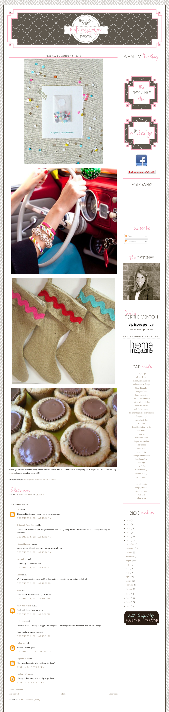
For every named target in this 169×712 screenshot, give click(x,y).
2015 (128, 524)
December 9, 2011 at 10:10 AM (34, 518)
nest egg (141, 462)
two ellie (141, 495)
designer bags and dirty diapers (141, 413)
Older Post (113, 694)
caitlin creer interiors (141, 398)
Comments (130, 241)
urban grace (141, 498)
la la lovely (141, 452)
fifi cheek (141, 423)
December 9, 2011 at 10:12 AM (34, 537)
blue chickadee (141, 388)
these (11, 473)
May (128, 572)
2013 (128, 532)
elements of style (141, 420)
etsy (24, 479)
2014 (128, 528)
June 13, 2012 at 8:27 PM (31, 667)
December (130, 544)
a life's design (141, 377)
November (130, 548)
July (128, 564)
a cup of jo (141, 373)
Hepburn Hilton (23, 659)
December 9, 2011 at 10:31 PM (34, 636)
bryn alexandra (141, 395)
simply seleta (141, 484)
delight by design (141, 409)
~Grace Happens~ (24, 544)
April (128, 577)
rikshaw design (141, 470)
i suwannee (141, 445)
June (128, 569)
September (130, 556)
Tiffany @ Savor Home (26, 525)
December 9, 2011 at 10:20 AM (34, 552)
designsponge (141, 416)
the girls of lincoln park (34, 479)
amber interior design (141, 384)
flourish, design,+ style (141, 427)
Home (63, 694)
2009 (128, 598)
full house (141, 430)
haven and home (141, 438)
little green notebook (141, 455)
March (129, 581)
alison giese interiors (141, 381)
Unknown (21, 643)
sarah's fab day (141, 473)
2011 (128, 540)
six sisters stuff (51, 479)
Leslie (19, 575)
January (129, 589)
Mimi (19, 590)
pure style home (141, 466)
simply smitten (141, 487)
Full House (21, 621)
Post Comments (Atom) (30, 699)
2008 (128, 602)
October (129, 552)
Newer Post (14, 694)
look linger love (141, 459)
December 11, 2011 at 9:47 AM (34, 651)
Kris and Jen (22, 559)
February (130, 585)
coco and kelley (141, 406)
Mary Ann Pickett (24, 606)
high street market (141, 441)
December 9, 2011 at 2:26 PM (33, 614)
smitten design (141, 491)
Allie (19, 509)
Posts (128, 236)
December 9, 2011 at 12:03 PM (34, 583)
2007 (128, 606)
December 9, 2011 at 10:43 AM (34, 568)
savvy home (141, 477)
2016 (128, 520)
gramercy (141, 434)
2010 (128, 594)
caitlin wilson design (141, 402)
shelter (141, 480)
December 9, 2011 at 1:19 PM (33, 599)
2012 (128, 536)
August (129, 560)
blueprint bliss (141, 391)
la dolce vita (141, 448)
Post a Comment (16, 689)
